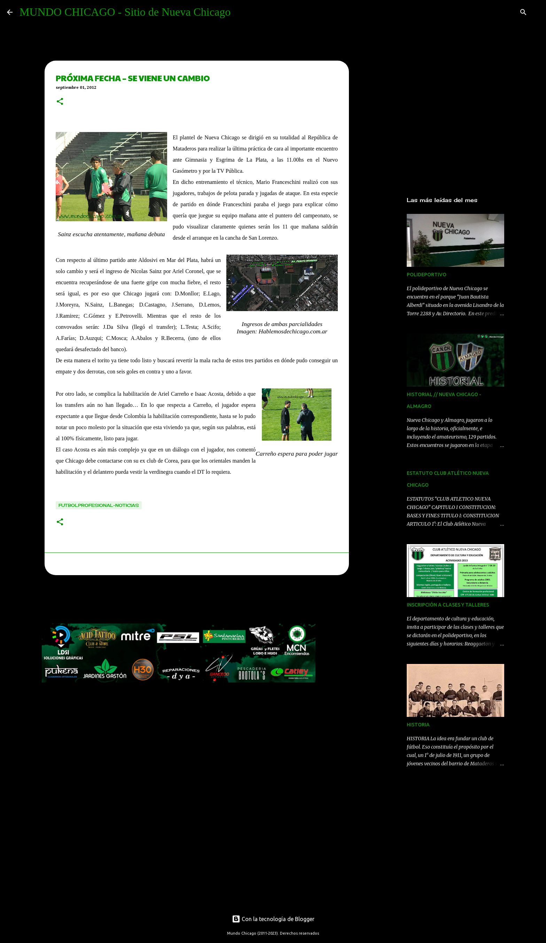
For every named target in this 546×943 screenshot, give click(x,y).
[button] (60, 102)
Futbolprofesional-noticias (98, 505)
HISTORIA (418, 724)
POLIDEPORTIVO (426, 274)
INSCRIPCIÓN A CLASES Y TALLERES (448, 605)
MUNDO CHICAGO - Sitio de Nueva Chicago (125, 12)
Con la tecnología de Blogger (273, 919)
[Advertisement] (168, 601)
